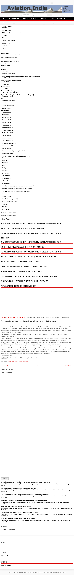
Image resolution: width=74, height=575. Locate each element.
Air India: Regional (7, 191)
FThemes (16, 572)
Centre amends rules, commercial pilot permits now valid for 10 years (24, 266)
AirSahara (5, 206)
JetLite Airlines (6, 175)
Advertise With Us (6, 565)
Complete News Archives (8, 529)
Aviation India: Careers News (30, 19)
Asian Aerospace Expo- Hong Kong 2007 (13, 151)
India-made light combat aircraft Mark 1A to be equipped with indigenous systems (28, 257)
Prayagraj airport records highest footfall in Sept (18, 286)
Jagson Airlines (6, 196)
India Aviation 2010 (7, 127)
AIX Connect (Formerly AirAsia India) (12, 33)
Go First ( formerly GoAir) (9, 40)
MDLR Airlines (6, 181)
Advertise (4, 22)
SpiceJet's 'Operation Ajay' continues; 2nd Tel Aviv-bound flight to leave (24, 281)
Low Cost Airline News (8, 103)
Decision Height (61, 19)
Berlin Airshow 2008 (7, 140)
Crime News (5, 67)
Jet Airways (5, 173)
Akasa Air (5, 35)
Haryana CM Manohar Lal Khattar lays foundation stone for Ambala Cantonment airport (31, 233)
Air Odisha (5, 170)
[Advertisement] (37, 302)
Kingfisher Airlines (7, 178)
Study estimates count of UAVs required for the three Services (22, 271)
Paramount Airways (7, 194)
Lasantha (31, 572)
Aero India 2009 (6, 135)
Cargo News (5, 81)
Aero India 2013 (6, 122)
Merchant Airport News (8, 73)
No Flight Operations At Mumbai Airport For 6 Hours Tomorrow (22, 228)
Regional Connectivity (8, 96)
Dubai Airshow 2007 (7, 146)
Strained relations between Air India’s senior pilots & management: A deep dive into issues (31, 223)
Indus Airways (6, 209)
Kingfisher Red (6, 183)
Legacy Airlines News (8, 105)
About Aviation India (6, 546)
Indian (3, 201)
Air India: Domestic (7, 188)
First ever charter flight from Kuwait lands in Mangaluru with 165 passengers (29, 321)
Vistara (4, 51)
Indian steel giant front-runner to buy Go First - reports (20, 261)
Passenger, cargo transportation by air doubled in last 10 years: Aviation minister (29, 276)
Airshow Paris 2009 (7, 133)
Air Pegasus (5, 168)
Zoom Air (4, 160)
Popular (5, 478)
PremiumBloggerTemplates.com (43, 572)
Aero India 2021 (6, 112)
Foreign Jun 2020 (21, 317)
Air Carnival (5, 162)
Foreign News (6, 77)
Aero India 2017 (6, 117)
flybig (3, 38)
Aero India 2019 (6, 114)
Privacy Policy (4, 555)
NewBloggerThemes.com (59, 572)
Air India (4, 27)
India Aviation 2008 (7, 138)
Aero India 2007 (6, 148)
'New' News (5, 59)
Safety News (5, 63)
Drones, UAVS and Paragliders (10, 92)
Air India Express (6, 30)
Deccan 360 (5, 84)
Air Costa (4, 165)
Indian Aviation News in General (11, 55)
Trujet (3, 157)
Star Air (4, 48)
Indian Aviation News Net (13, 19)
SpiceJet (4, 45)
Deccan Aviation (6, 108)
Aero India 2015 (6, 120)
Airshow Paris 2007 (7, 153)
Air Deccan (5, 204)
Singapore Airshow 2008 (9, 143)
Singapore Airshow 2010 (9, 130)
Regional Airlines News (8, 100)
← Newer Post (5, 366)
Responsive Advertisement (8, 212)
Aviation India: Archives (47, 19)
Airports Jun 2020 (11, 317)
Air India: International (8, 186)
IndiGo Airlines (6, 43)
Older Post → (68, 366)
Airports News (6, 71)
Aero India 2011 (6, 125)
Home (3, 19)
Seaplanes (5, 88)
